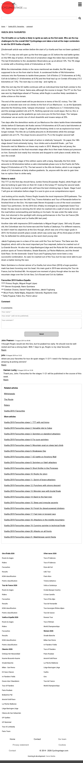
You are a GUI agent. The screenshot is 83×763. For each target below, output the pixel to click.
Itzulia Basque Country (52, 590)
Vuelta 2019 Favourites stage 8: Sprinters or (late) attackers (30, 462)
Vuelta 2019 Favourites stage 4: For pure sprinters (26, 439)
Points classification (9, 581)
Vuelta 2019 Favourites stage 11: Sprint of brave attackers (29, 479)
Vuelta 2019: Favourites (14, 411)
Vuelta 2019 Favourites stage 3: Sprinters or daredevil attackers (32, 433)
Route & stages (8, 558)
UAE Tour (47, 571)
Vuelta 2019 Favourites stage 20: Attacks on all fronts (28, 531)
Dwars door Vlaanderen (10, 681)
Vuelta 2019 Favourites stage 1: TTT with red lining (26, 422)
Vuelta (46, 672)
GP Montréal (6, 722)
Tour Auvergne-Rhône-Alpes (54, 608)
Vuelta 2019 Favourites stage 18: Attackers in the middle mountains (34, 519)
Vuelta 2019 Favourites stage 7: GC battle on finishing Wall (30, 456)
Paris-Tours (6, 731)
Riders (4, 562)
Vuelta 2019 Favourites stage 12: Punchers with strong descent (32, 485)
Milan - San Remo (8, 667)
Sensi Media (50, 756)
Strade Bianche (7, 663)
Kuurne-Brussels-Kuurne (11, 658)
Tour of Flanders (8, 685)
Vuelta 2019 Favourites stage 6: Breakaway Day (25, 451)
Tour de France (49, 681)
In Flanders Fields (8, 676)
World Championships (52, 626)
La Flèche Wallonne (9, 704)
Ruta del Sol (48, 567)
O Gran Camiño (49, 594)
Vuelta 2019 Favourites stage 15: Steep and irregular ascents (31, 502)
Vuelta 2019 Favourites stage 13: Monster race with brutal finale (32, 491)
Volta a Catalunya (50, 585)
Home (3, 26)
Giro (45, 676)
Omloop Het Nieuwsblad (11, 654)
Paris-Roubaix (7, 690)
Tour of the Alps (49, 599)
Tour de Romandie (50, 603)
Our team (62, 739)
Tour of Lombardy (8, 726)
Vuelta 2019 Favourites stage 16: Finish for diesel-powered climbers (34, 508)
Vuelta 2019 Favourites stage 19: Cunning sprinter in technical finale (34, 525)
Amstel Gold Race (8, 699)
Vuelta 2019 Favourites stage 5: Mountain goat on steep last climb (33, 445)
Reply (3, 350)
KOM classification (9, 576)
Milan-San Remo (50, 640)
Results (5, 571)
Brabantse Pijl (7, 695)
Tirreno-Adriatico (50, 581)
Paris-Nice (47, 576)
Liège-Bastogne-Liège (10, 708)
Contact (12, 750)
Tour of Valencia (49, 558)
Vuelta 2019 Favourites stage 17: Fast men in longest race (30, 514)
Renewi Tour (48, 617)
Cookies (62, 744)
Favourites (6, 567)
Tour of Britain (49, 622)
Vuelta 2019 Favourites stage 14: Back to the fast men (28, 496)
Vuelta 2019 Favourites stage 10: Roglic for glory (25, 474)
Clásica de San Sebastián (11, 713)
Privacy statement (21, 744)
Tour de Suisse (49, 613)
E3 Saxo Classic (8, 672)
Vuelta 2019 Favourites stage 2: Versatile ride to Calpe (28, 428)
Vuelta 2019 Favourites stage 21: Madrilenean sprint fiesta (30, 537)
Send (41, 334)
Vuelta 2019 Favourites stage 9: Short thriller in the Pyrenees (31, 468)
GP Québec (6, 717)
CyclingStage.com (15, 7)
